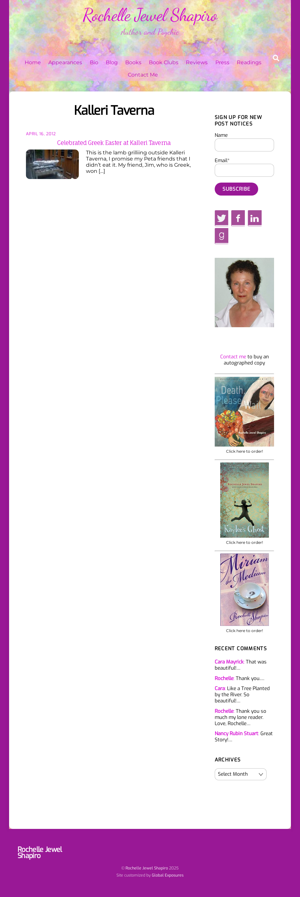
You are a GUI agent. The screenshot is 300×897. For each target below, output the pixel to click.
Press (222, 62)
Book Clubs (163, 62)
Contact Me (143, 75)
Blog (112, 62)
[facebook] (238, 218)
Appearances (65, 62)
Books (133, 62)
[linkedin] (255, 218)
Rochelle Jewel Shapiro (147, 868)
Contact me (233, 356)
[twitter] (222, 218)
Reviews (197, 62)
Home (33, 62)
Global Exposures (168, 875)
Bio (94, 62)
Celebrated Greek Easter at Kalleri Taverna (114, 142)
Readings (249, 62)
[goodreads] (221, 236)
